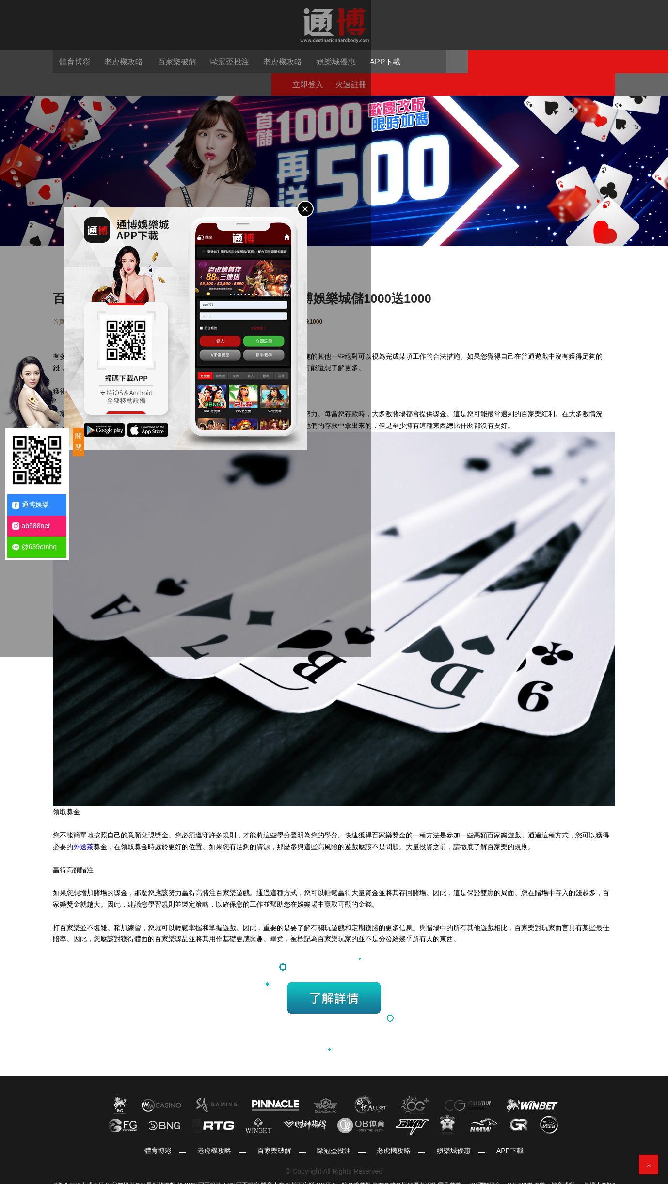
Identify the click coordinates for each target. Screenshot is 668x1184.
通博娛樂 (30, 505)
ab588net (31, 526)
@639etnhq (34, 547)
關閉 (78, 441)
